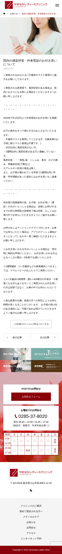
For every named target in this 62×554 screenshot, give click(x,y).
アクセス (31, 533)
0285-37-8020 (32, 416)
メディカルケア (31, 516)
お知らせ (31, 522)
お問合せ (31, 527)
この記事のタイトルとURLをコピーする (31, 324)
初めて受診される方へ (31, 511)
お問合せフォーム (31, 396)
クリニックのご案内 (31, 505)
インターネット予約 (31, 538)
